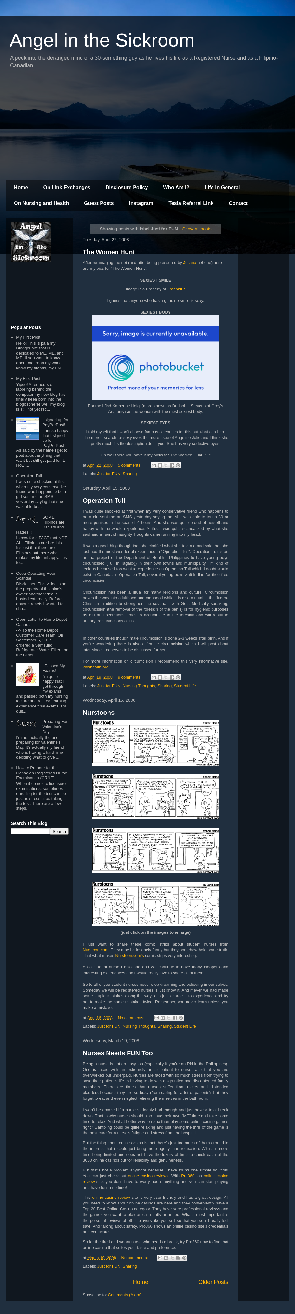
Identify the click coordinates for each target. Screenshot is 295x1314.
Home (21, 187)
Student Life (185, 685)
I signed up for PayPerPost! (55, 422)
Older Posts (213, 1282)
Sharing (130, 473)
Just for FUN (109, 473)
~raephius (176, 289)
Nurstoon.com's (129, 955)
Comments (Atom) (124, 1294)
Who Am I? (176, 187)
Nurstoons (99, 712)
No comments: (132, 1017)
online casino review (111, 1197)
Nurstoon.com (95, 949)
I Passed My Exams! (53, 668)
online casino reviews (148, 1175)
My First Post (28, 378)
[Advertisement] (147, 125)
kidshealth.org (95, 667)
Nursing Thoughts (139, 685)
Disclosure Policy (127, 187)
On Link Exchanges (66, 187)
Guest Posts (99, 203)
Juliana (189, 262)
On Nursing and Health (41, 203)
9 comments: (130, 677)
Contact (238, 203)
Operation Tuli (104, 500)
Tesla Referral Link (190, 203)
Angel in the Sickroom (102, 40)
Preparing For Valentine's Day (54, 726)
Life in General (222, 187)
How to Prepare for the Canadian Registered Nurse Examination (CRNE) (41, 773)
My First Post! (28, 337)
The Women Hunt (109, 252)
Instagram (141, 203)
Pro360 (187, 1175)
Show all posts (196, 228)
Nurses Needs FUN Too (118, 1053)
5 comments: (130, 465)
